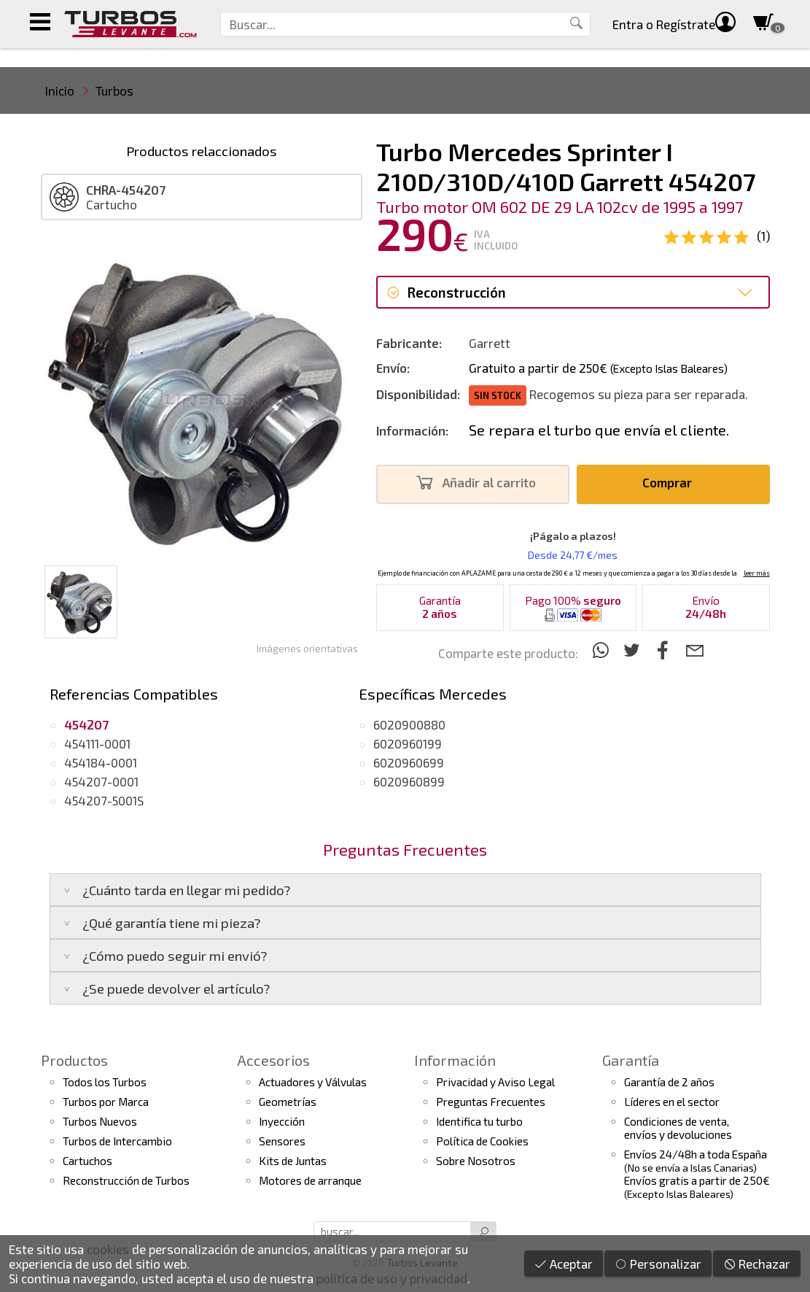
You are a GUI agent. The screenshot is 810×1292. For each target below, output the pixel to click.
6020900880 (409, 724)
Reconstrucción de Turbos (126, 1180)
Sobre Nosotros (475, 1160)
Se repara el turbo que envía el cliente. (599, 430)
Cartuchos (87, 1160)
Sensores (282, 1141)
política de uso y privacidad (391, 1278)
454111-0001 (97, 743)
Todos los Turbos (105, 1081)
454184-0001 (100, 762)
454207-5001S (104, 800)
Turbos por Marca (106, 1101)
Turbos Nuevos (100, 1121)
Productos (74, 1060)
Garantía (630, 1060)
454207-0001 (101, 781)
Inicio (59, 90)
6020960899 (409, 781)
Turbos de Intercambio (117, 1141)
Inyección (282, 1121)
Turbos (114, 90)
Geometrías (287, 1101)
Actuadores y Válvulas (313, 1081)
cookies (108, 1249)
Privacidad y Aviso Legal (495, 1081)
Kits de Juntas (293, 1160)
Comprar (671, 482)
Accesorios (273, 1060)
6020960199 (407, 743)
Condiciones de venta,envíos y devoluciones (678, 1128)
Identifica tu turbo (479, 1121)
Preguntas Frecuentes (490, 1101)
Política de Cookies (482, 1141)
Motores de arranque (310, 1180)
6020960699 (408, 762)
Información (455, 1060)
